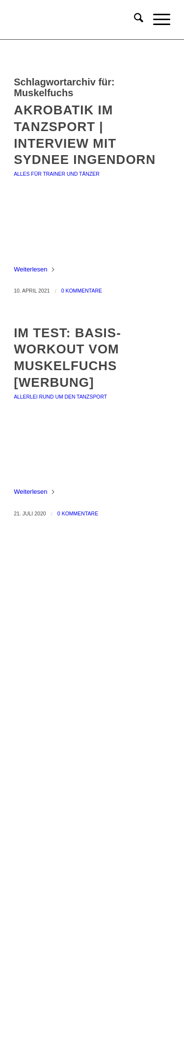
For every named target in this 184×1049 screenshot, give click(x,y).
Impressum (91, 766)
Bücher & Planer (92, 628)
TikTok (92, 998)
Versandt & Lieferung (92, 861)
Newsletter (92, 878)
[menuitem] (133, 19)
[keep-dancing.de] (76, 19)
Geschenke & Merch (92, 660)
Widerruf (92, 846)
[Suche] (133, 19)
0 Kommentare (81, 291)
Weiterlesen (34, 269)
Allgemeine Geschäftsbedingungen (92, 782)
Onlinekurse (92, 644)
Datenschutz (91, 798)
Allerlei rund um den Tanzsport (60, 397)
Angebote (92, 692)
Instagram (92, 966)
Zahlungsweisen (92, 830)
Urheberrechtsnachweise (92, 814)
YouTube (92, 983)
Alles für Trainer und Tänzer (57, 174)
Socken (92, 676)
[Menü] (156, 19)
